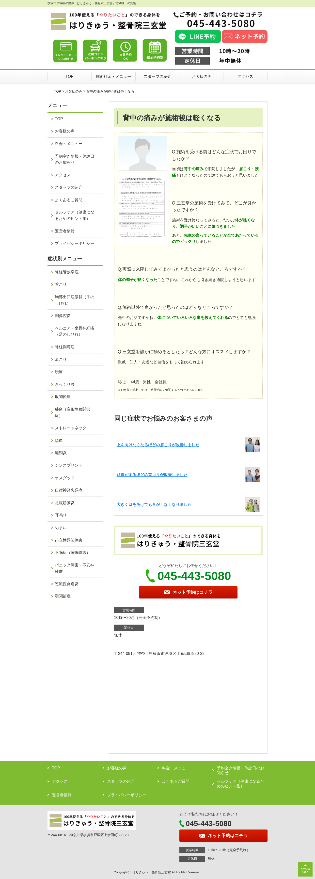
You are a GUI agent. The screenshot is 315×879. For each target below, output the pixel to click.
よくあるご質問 (68, 200)
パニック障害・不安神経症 (74, 568)
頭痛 (59, 440)
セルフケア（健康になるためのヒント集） (74, 215)
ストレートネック (70, 428)
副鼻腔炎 (63, 316)
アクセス (245, 76)
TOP (69, 76)
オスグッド (65, 478)
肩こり (61, 359)
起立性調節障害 (68, 540)
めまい (61, 528)
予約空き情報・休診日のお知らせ (74, 159)
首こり (61, 284)
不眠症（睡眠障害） (72, 552)
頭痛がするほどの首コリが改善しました (152, 475)
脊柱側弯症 (65, 347)
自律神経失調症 (68, 490)
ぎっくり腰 (65, 384)
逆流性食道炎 (67, 584)
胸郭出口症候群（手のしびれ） (74, 300)
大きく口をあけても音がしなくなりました (154, 504)
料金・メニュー (68, 144)
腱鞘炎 (61, 453)
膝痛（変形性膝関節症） (72, 412)
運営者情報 (65, 231)
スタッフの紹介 (157, 76)
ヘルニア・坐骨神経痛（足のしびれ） (74, 331)
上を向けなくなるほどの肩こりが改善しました (158, 445)
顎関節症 (63, 596)
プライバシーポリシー (74, 243)
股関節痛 (63, 397)
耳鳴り (61, 515)
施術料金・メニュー (113, 76)
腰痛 (59, 372)
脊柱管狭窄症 (67, 272)
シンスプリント (68, 465)
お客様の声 (201, 76)
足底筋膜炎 (65, 503)
